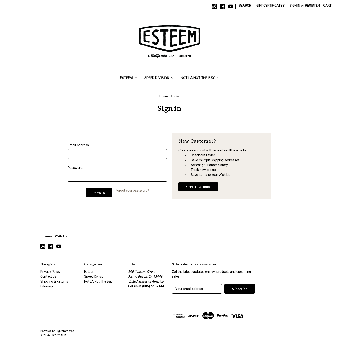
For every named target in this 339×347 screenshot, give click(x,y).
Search (245, 5)
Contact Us (48, 276)
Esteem (128, 78)
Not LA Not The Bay (200, 78)
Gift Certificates (270, 5)
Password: (75, 168)
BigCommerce (65, 331)
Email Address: (78, 145)
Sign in (295, 5)
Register (312, 5)
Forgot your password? (132, 190)
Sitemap (46, 286)
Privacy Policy (50, 271)
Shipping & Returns (54, 281)
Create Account (198, 187)
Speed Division (159, 78)
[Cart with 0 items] (327, 5)
